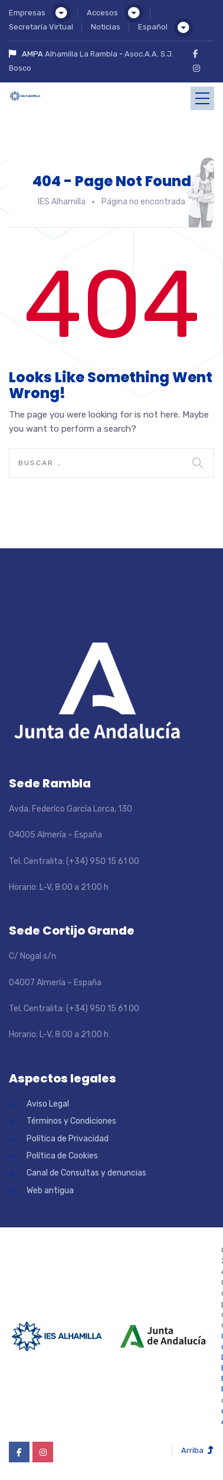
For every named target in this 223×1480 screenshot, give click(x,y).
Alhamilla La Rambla (81, 53)
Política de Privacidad (68, 1139)
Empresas (27, 12)
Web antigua (50, 1191)
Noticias (105, 26)
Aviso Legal (48, 1104)
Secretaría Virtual (41, 26)
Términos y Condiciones (71, 1121)
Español (153, 26)
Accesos (102, 12)
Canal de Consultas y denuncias (86, 1173)
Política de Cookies (62, 1156)
